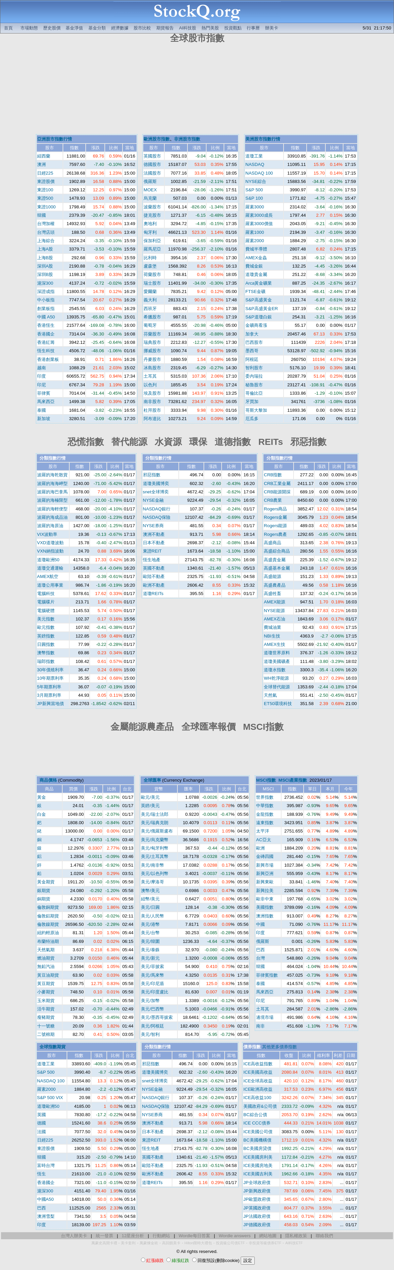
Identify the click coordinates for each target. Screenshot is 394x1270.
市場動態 (29, 27)
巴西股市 (254, 342)
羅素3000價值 (259, 223)
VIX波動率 (47, 534)
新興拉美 (264, 890)
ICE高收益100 (257, 1097)
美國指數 (264, 907)
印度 (41, 376)
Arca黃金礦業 (258, 283)
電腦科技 (46, 593)
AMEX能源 (274, 601)
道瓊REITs (153, 593)
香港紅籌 (46, 342)
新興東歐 (264, 881)
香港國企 (46, 333)
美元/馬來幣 (152, 975)
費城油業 (272, 627)
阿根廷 (251, 359)
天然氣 (270, 695)
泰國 (41, 410)
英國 (41, 1114)
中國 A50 (46, 316)
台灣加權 (46, 223)
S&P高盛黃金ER (261, 308)
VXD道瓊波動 (50, 542)
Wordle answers (234, 1235)
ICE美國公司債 (257, 1131)
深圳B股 (45, 274)
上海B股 (45, 257)
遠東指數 (264, 822)
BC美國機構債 (257, 1140)
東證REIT (152, 551)
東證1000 (46, 206)
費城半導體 (256, 249)
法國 (41, 1131)
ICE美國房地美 (257, 1165)
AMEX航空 (48, 576)
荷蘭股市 (152, 274)
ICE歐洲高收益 (257, 1089)
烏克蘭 (150, 198)
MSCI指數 (266, 780)
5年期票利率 (49, 686)
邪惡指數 (151, 474)
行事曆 (253, 27)
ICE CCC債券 (256, 1123)
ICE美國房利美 (257, 1157)
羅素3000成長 (259, 215)
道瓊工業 (254, 156)
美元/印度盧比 (154, 991)
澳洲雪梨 (46, 1216)
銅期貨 (43, 898)
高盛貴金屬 (275, 559)
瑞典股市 (152, 342)
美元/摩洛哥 (152, 881)
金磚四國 (264, 856)
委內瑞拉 (254, 376)
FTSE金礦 (255, 291)
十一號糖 (46, 1026)
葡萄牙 (150, 325)
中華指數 (264, 805)
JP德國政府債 (256, 1224)
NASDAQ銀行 (156, 508)
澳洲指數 (264, 915)
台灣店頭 (46, 232)
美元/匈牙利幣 (154, 848)
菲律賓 (43, 393)
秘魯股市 (254, 384)
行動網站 (161, 1235)
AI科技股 (187, 27)
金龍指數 (264, 814)
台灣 (260, 958)
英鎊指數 (46, 636)
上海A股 (45, 249)
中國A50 (45, 1199)
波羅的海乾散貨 (52, 474)
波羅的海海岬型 (52, 483)
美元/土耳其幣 (154, 856)
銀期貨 (43, 890)
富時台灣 (46, 1165)
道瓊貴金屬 (256, 274)
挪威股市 (152, 350)
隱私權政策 (296, 1235)
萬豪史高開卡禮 (104, 1243)
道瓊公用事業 (50, 585)
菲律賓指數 (267, 975)
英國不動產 (154, 568)
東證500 (45, 198)
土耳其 (150, 376)
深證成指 (46, 291)
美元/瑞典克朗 (154, 822)
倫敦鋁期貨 (48, 915)
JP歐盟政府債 (256, 1199)
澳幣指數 (46, 652)
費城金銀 (254, 266)
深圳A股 (45, 266)
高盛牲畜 (272, 593)
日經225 (45, 173)
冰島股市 (152, 367)
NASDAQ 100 (259, 173)
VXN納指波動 (50, 551)
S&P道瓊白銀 (258, 316)
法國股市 (152, 173)
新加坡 (43, 418)
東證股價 (46, 181)
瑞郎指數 (46, 661)
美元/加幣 (150, 1000)
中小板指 (46, 299)
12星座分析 (133, 1235)
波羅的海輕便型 (52, 508)
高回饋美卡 (171, 1243)
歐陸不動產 (154, 576)
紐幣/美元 (150, 898)
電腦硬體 (46, 610)
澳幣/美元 (150, 890)
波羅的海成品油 (52, 517)
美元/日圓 (150, 907)
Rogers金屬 (275, 517)
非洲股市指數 (187, 138)
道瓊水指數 (275, 669)
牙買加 (251, 401)
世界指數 (264, 797)
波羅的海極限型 (52, 500)
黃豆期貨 (46, 983)
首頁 (8, 27)
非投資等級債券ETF (265, 1243)
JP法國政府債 (256, 1216)
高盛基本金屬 (277, 568)
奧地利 (150, 223)
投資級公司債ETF (230, 1243)
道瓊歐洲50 (48, 559)
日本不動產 (154, 542)
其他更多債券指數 (279, 1046)
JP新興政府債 (256, 1190)
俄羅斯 (150, 181)
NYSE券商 (153, 525)
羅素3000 (254, 206)
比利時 (150, 257)
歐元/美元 (150, 797)
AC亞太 (263, 839)
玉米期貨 (46, 1000)
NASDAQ (254, 164)
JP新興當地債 (50, 703)
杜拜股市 (152, 410)
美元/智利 (150, 1034)
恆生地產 (151, 559)
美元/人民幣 (152, 915)
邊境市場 (264, 1017)
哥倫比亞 (254, 393)
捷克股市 (152, 215)
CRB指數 (273, 474)
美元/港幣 (150, 924)
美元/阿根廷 (152, 1026)
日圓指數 (46, 644)
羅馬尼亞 (152, 249)
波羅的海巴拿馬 (52, 491)
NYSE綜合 (255, 181)
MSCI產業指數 (293, 780)
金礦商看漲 (256, 325)
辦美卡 (271, 27)
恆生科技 (46, 350)
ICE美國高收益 (257, 1072)
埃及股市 (152, 393)
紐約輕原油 (48, 932)
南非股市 (152, 401)
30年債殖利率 (50, 669)
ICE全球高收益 (257, 1080)
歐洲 (260, 848)
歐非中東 (264, 898)
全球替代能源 (277, 686)
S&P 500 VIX (50, 1097)
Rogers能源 (275, 525)
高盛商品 (272, 542)
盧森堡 (150, 266)
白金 (41, 814)
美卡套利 (128, 1243)
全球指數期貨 (53, 1046)
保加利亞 (152, 240)
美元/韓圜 (150, 941)
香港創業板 (48, 359)
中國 (260, 924)
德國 (41, 1123)
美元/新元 (150, 958)
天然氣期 (46, 949)
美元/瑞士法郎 (154, 814)
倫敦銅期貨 (48, 907)
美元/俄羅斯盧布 (157, 831)
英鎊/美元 (150, 805)
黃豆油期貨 (48, 975)
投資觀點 (233, 27)
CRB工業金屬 (277, 483)
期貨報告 (165, 27)
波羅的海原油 (50, 525)
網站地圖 (268, 1235)
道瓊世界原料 (277, 652)
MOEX (150, 189)
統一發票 (104, 1235)
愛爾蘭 (150, 291)
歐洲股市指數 (157, 138)
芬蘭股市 (152, 333)
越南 (41, 367)
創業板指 (46, 308)
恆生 (41, 1173)
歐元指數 (46, 627)
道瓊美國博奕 (156, 483)
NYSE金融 (153, 500)
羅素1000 (254, 232)
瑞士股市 (152, 283)
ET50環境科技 (278, 703)
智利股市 (254, 367)
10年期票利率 (50, 678)
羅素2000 (254, 240)
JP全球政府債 (256, 1182)
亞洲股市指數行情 (54, 138)
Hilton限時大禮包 (198, 1243)
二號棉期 (46, 1034)
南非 (260, 1026)
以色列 (150, 384)
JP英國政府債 (256, 1207)
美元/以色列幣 (154, 873)
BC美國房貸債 (257, 1148)
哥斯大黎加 (256, 410)
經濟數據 (120, 27)
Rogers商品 (275, 508)
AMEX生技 (274, 644)
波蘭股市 (152, 206)
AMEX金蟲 (256, 257)
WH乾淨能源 (276, 678)
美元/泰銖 (150, 949)
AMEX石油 (274, 618)
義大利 (150, 299)
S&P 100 (254, 198)
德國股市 (152, 164)
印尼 (41, 384)
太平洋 (262, 831)
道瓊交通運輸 (50, 568)
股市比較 (142, 27)
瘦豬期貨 (46, 1017)
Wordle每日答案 (194, 1235)
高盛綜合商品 (277, 551)
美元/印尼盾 (152, 983)
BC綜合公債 (255, 1114)
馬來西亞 (46, 401)
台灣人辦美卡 (74, 1235)
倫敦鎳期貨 (48, 924)
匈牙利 (150, 232)
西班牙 (150, 308)
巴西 (260, 949)
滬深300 (45, 283)
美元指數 (46, 618)
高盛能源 (272, 576)
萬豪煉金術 (149, 1243)
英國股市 (152, 156)
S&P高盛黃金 (258, 299)
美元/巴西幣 (152, 1008)
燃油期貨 (46, 958)
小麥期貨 (46, 991)
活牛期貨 (46, 1008)
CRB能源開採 (277, 491)
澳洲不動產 (154, 534)
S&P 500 (254, 189)
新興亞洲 (264, 873)
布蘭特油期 (48, 941)
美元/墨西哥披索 (157, 1017)
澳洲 (41, 164)
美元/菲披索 (152, 966)
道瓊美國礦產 (277, 661)
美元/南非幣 (152, 865)
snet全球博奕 (156, 491)
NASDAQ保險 (156, 517)
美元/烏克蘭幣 (154, 839)
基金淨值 (74, 27)
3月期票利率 (49, 695)
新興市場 (264, 865)
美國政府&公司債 (260, 1106)
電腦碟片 (46, 601)
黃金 (41, 797)
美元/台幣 (150, 932)
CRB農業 (273, 500)
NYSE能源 (274, 610)
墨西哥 (251, 350)
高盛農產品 (275, 585)
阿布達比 (152, 418)
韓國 (41, 215)
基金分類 (97, 27)
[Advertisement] (197, 89)
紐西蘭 (43, 156)
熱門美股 (210, 27)
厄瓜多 (251, 418)
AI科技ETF (294, 1243)
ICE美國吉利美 (257, 1173)
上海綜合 (46, 240)
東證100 (45, 189)
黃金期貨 (46, 881)
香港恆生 (46, 325)
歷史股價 (52, 27)
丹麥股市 (152, 359)
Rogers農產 (275, 534)
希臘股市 (152, 316)
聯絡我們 (324, 1235)
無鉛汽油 (46, 966)
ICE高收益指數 (257, 1063)
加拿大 (251, 333)
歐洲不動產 (154, 585)
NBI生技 (272, 636)
